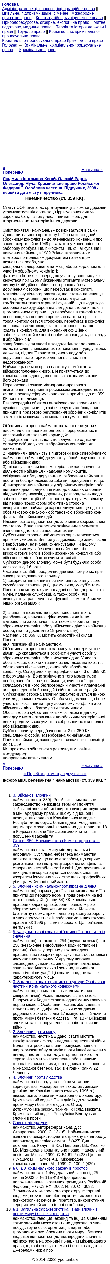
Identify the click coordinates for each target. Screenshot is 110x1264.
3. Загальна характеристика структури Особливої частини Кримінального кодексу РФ (59, 984)
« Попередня (13, 170)
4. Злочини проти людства (37, 1077)
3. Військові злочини (32, 795)
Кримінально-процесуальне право (34, 40)
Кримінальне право (85, 40)
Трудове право (31, 31)
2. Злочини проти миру (34, 1032)
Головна (9, 45)
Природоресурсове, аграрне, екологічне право (45, 22)
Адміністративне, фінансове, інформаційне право (48, 9)
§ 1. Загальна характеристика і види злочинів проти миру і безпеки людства (55, 1211)
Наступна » (92, 170)
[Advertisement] (55, 107)
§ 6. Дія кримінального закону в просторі (51, 1168)
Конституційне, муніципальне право (69, 18)
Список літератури (30, 1123)
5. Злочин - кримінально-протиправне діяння (54, 886)
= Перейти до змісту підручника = (55, 774)
